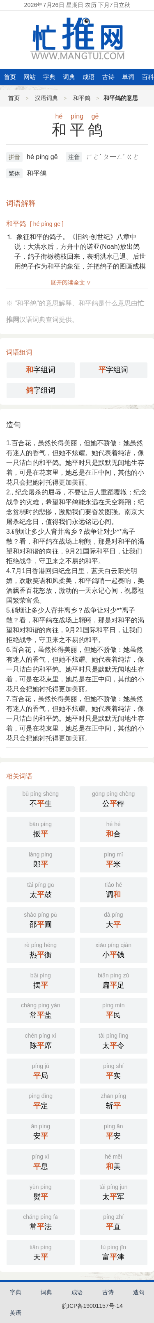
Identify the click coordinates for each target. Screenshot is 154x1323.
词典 (69, 76)
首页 (10, 76)
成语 (89, 76)
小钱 (113, 949)
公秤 (113, 798)
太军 (113, 1191)
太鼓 (40, 889)
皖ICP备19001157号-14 (92, 1306)
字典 (49, 76)
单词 (128, 76)
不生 (40, 798)
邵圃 (40, 919)
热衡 (40, 949)
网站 (29, 76)
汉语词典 (46, 98)
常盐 (40, 1009)
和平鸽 (81, 98)
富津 (113, 1251)
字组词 (40, 370)
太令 (113, 1040)
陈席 (40, 1040)
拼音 (14, 157)
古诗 (108, 76)
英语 (15, 1312)
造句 (13, 425)
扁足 (113, 979)
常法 (40, 1221)
